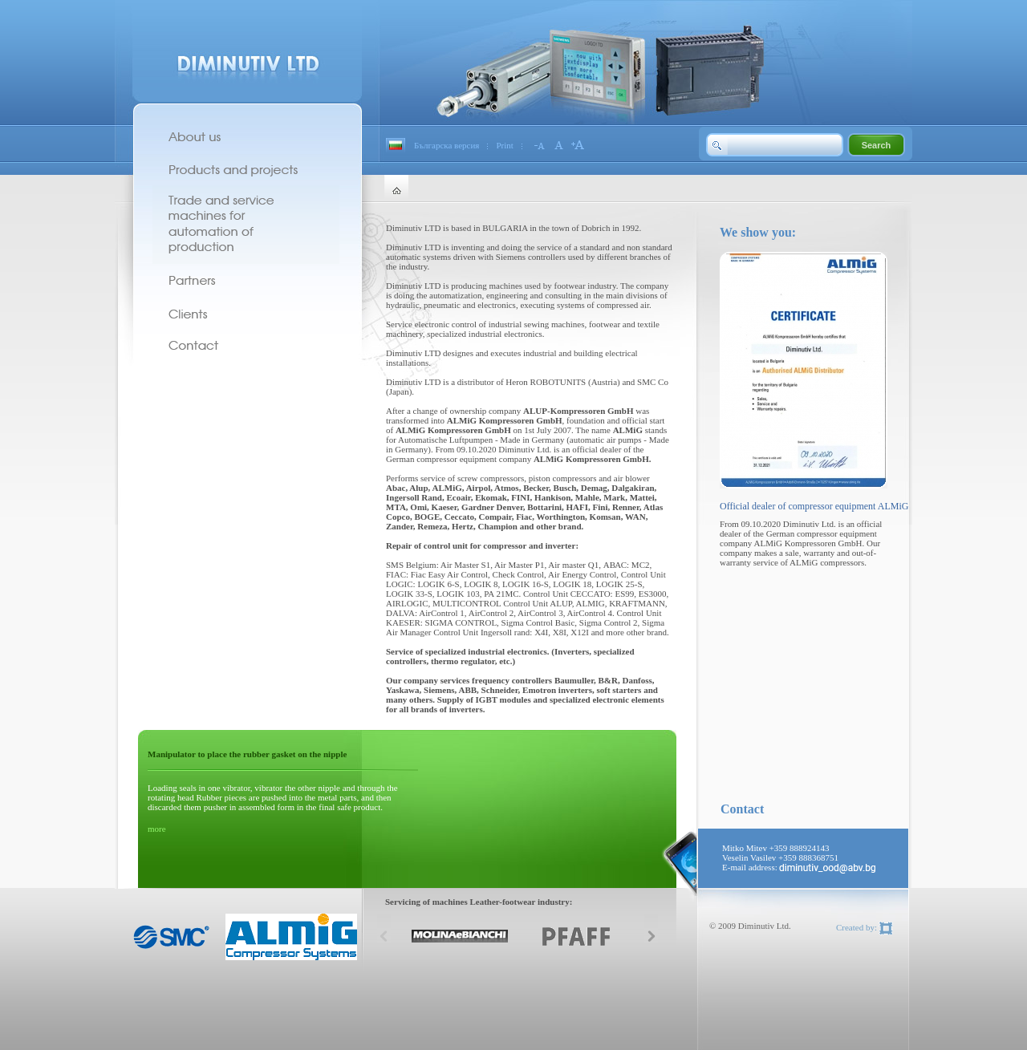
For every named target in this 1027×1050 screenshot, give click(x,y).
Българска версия (446, 145)
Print (504, 145)
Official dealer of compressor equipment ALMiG (814, 506)
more (157, 828)
